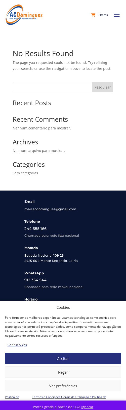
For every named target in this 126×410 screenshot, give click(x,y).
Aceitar (63, 358)
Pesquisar (102, 87)
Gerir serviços (17, 345)
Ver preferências (63, 385)
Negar (63, 372)
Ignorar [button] (87, 407)
